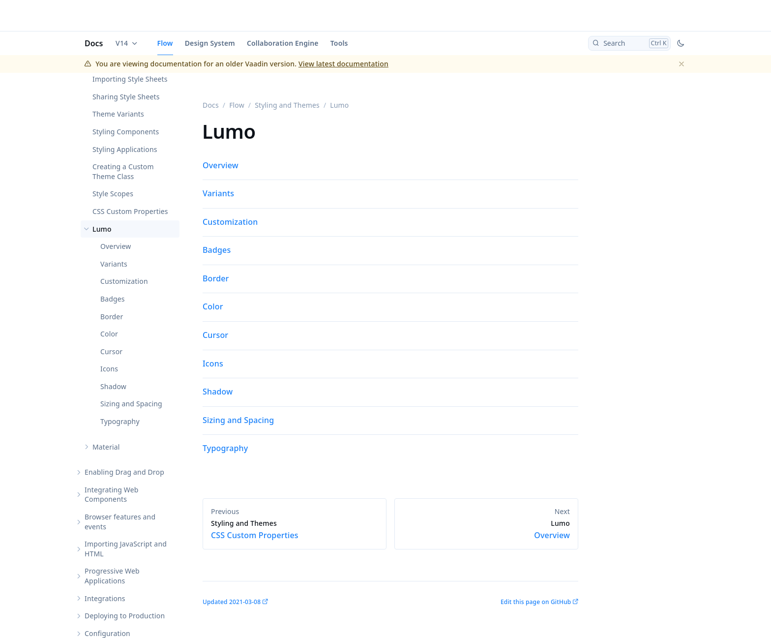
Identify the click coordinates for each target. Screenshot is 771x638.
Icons (109, 368)
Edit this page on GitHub (536, 602)
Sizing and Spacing (131, 403)
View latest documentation (343, 63)
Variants (113, 264)
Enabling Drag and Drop (124, 472)
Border (111, 316)
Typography (120, 421)
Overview (115, 246)
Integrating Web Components (112, 494)
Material (106, 447)
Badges (112, 299)
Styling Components (125, 131)
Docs (94, 43)
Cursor (111, 351)
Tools (339, 43)
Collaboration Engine (283, 43)
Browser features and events (120, 521)
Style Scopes (112, 193)
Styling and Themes (287, 105)
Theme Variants (118, 114)
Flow (165, 43)
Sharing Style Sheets (126, 96)
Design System (210, 43)
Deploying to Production (125, 615)
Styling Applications (124, 149)
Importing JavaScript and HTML (126, 548)
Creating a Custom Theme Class (123, 171)
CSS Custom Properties (130, 211)
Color (109, 333)
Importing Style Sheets (130, 79)
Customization (124, 281)
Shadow (113, 386)
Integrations (105, 598)
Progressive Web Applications (112, 575)
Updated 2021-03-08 (232, 602)
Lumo (102, 229)
